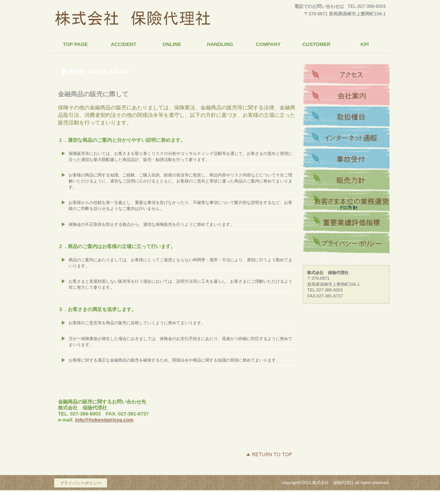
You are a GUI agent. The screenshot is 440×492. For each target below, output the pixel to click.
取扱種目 (346, 116)
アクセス (346, 74)
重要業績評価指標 (346, 222)
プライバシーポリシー (346, 243)
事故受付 (346, 159)
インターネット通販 (346, 138)
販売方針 (346, 180)
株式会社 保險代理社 (132, 20)
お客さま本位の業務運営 (346, 201)
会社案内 (346, 95)
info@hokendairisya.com (104, 420)
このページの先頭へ (268, 454)
